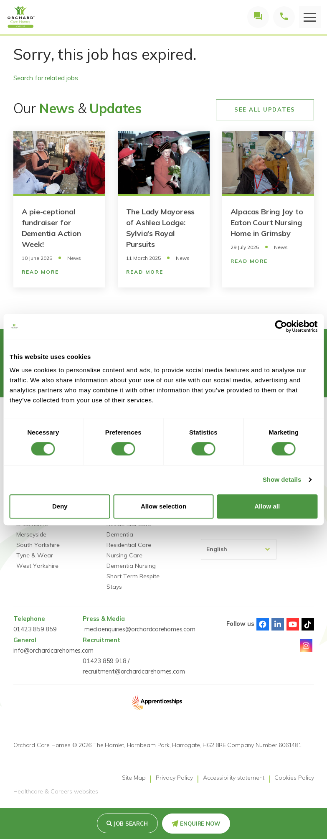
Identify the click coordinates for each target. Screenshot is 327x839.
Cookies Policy (294, 777)
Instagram (306, 645)
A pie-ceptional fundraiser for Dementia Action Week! (51, 228)
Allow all (267, 506)
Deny (60, 506)
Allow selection (163, 506)
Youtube (292, 624)
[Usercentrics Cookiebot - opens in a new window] (280, 326)
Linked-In (277, 624)
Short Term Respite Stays (133, 581)
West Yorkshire (37, 566)
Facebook (262, 624)
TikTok (308, 624)
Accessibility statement (233, 777)
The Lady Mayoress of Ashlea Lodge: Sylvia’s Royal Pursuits (160, 228)
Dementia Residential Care (128, 540)
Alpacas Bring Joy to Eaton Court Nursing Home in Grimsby (267, 222)
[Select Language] (239, 549)
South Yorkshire (38, 545)
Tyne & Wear (34, 555)
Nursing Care (124, 555)
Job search (131, 823)
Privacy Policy (174, 777)
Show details (282, 479)
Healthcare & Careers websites (55, 792)
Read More (40, 272)
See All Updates (264, 109)
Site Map (134, 777)
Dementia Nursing (131, 566)
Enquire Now (200, 823)
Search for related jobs (45, 78)
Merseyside (31, 534)
